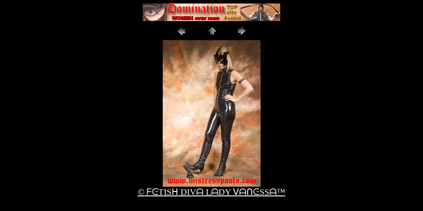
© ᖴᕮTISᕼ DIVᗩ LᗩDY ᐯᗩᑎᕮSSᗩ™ (211, 192)
